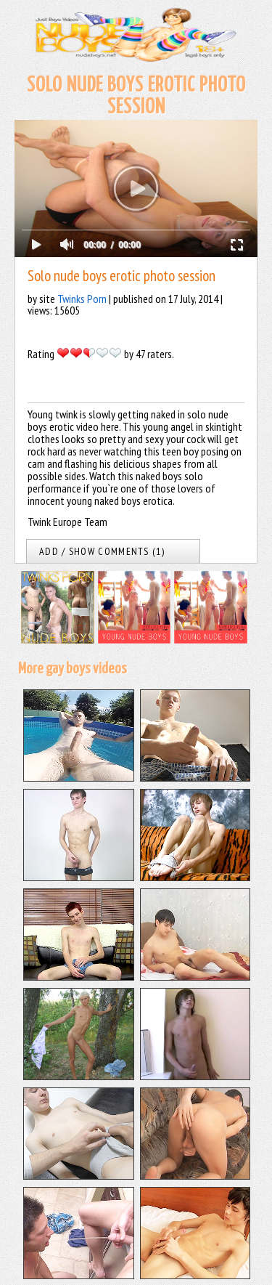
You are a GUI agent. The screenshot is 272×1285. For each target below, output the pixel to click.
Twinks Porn (82, 298)
